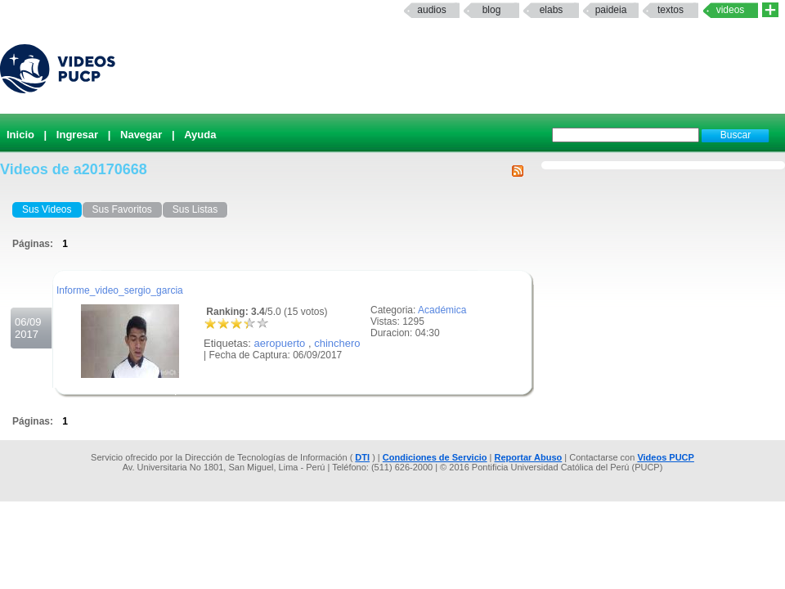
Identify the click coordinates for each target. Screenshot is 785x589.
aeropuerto (279, 343)
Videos (730, 10)
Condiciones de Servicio (435, 457)
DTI (362, 457)
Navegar (141, 134)
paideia (611, 10)
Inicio (20, 134)
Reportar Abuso (529, 457)
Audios (431, 10)
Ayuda (200, 134)
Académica (442, 310)
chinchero (337, 343)
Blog (491, 10)
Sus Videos (47, 209)
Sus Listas (195, 209)
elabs (551, 10)
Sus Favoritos (122, 209)
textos (670, 10)
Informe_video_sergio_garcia (119, 290)
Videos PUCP (665, 457)
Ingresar (77, 134)
